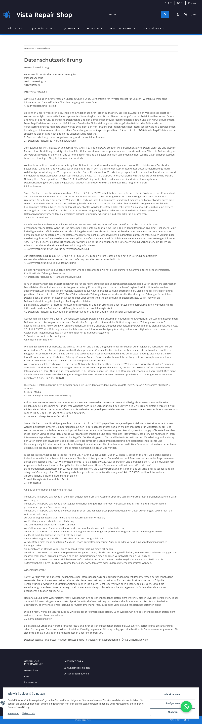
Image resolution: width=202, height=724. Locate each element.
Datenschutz (31, 670)
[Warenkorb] (190, 14)
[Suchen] (133, 14)
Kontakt (192, 3)
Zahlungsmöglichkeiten (77, 667)
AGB (26, 676)
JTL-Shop (185, 719)
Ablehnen (172, 712)
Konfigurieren (172, 703)
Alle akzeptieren (172, 695)
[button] (177, 14)
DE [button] (178, 3)
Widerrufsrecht (32, 688)
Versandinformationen (76, 673)
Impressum (30, 682)
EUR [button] (166, 3)
